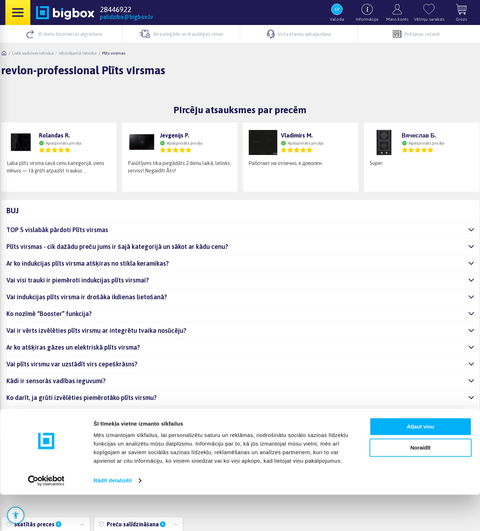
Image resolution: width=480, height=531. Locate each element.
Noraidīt (420, 484)
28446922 (115, 9)
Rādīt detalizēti (113, 517)
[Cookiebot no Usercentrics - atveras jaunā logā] (46, 517)
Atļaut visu (420, 463)
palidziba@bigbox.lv (126, 17)
